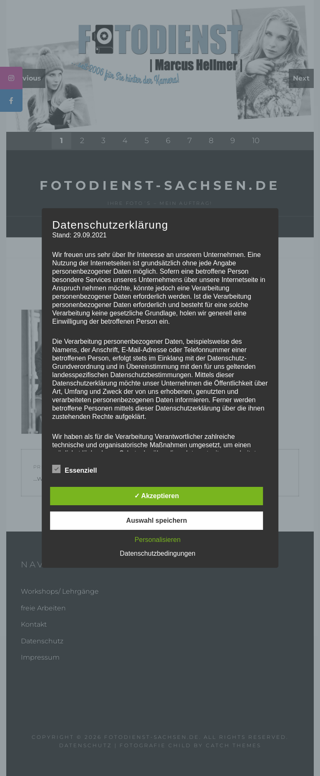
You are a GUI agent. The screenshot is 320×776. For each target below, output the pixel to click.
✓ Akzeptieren (156, 495)
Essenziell (74, 469)
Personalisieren (157, 539)
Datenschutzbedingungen (157, 553)
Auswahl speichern (156, 520)
